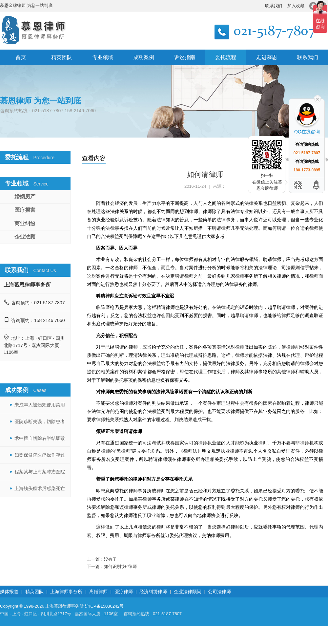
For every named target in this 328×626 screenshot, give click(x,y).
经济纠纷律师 (153, 591)
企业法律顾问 (187, 591)
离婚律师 (98, 591)
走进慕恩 (266, 57)
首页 (20, 57)
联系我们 (273, 5)
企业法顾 (24, 237)
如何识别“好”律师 (120, 566)
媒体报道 (9, 591)
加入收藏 (295, 5)
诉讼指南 (184, 57)
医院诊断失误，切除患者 (39, 421)
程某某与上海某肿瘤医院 (39, 471)
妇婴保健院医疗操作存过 (39, 455)
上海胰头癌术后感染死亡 (39, 488)
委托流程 (225, 57)
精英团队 (61, 57)
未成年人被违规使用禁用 (39, 404)
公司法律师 (219, 591)
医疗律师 (123, 591)
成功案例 (143, 57)
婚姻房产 (24, 196)
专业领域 (102, 57)
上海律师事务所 (66, 591)
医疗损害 (24, 210)
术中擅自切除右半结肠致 (39, 438)
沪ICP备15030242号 (104, 606)
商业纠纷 (24, 223)
